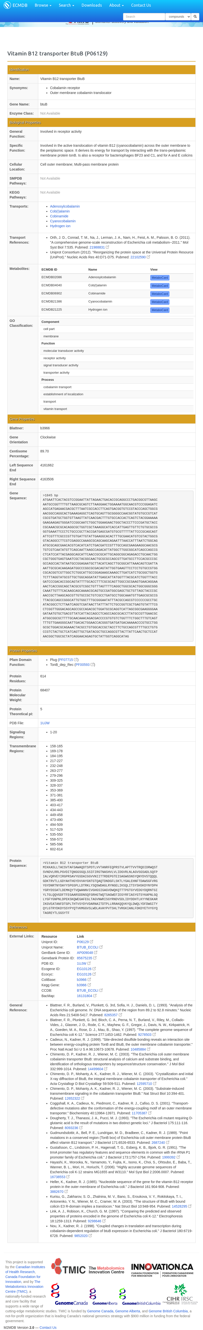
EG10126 (86, 969)
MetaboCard (160, 277)
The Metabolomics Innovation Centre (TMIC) (24, 1286)
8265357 (113, 1015)
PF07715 (68, 660)
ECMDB (20, 5)
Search (66, 5)
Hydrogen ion (60, 226)
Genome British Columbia (168, 1311)
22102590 (140, 257)
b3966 (84, 980)
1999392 (171, 1157)
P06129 (85, 942)
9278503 (147, 1035)
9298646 (96, 1221)
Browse (43, 5)
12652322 (74, 1098)
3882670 (59, 1192)
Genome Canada (100, 1311)
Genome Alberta (127, 1311)
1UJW (45, 723)
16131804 (87, 996)
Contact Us (141, 5)
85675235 (87, 958)
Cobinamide (59, 216)
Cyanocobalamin (63, 221)
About (116, 5)
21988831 (99, 247)
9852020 (83, 1236)
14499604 (97, 1069)
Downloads (92, 5)
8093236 (73, 1128)
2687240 (160, 1143)
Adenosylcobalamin (65, 206)
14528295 (181, 1206)
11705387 (142, 1113)
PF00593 (85, 665)
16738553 (60, 1177)
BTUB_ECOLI (90, 947)
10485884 (140, 1049)
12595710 (146, 1084)
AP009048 (87, 953)
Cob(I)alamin (60, 211)
